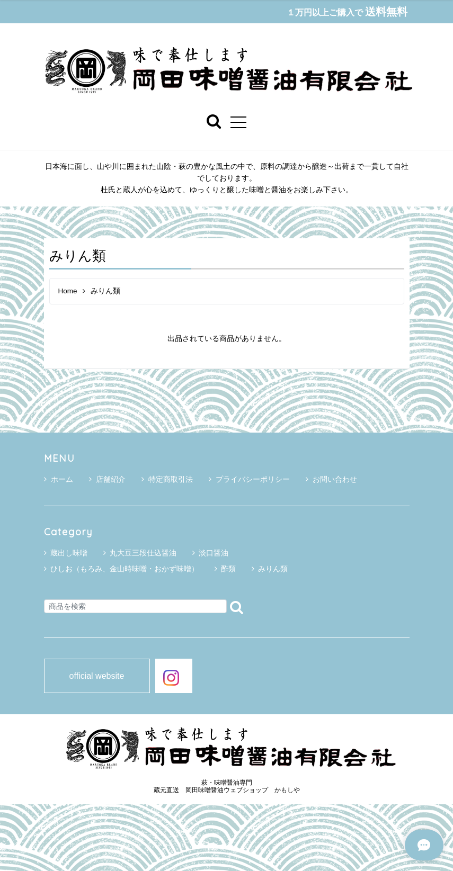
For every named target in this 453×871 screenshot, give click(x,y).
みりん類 (273, 569)
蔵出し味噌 (68, 553)
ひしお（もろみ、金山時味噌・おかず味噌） (124, 569)
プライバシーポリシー (249, 479)
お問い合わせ (331, 479)
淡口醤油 (213, 553)
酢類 (228, 569)
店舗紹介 (107, 479)
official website (97, 676)
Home (67, 291)
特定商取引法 (167, 479)
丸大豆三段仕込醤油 (143, 553)
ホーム (58, 479)
